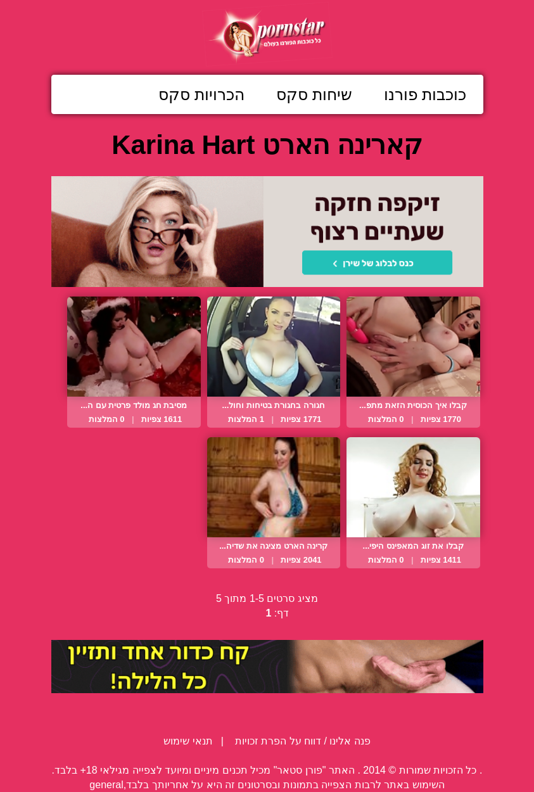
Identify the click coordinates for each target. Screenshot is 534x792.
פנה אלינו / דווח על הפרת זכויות (301, 741)
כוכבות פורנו (425, 94)
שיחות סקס (314, 94)
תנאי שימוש (187, 741)
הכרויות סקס (201, 94)
